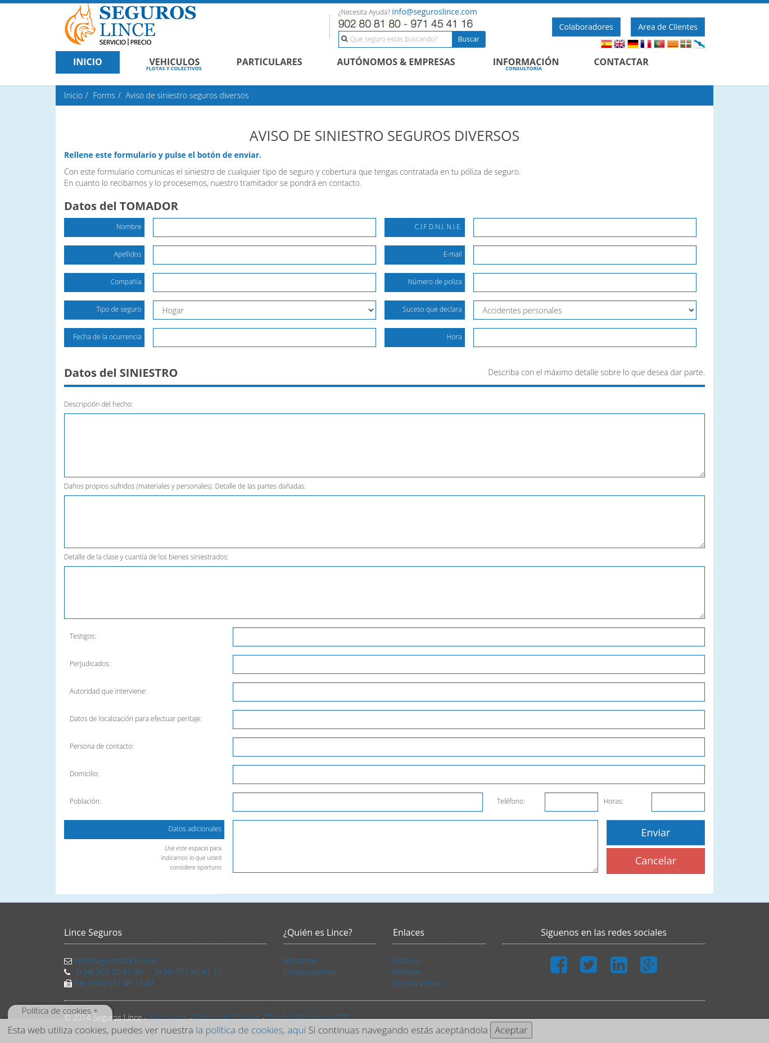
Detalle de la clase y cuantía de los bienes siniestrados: (146, 557)
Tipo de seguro (118, 309)
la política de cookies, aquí (251, 1029)
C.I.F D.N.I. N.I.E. (438, 226)
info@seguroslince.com (434, 11)
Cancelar (655, 860)
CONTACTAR (621, 62)
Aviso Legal (167, 1017)
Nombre (129, 226)
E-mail (453, 254)
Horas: (613, 801)
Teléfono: (511, 801)
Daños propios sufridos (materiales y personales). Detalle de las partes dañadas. (185, 486)
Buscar (469, 39)
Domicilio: (84, 773)
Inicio (73, 95)
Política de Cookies (227, 1017)
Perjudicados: (90, 663)
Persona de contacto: (102, 746)
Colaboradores (586, 26)
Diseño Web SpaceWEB (307, 1017)
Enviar (656, 832)
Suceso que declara (432, 309)
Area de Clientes (668, 26)
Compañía (126, 281)
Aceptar (511, 1029)
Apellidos (128, 254)
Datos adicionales (191, 831)
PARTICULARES (269, 62)
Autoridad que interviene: (108, 691)
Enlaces (406, 960)
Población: (85, 801)
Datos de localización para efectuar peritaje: (136, 718)
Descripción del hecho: (98, 404)
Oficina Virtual (417, 983)
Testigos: (83, 636)
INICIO (87, 62)
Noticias (407, 972)
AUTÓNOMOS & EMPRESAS (396, 62)
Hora (454, 336)
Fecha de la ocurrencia (107, 336)
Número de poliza (435, 281)
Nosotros (299, 960)
